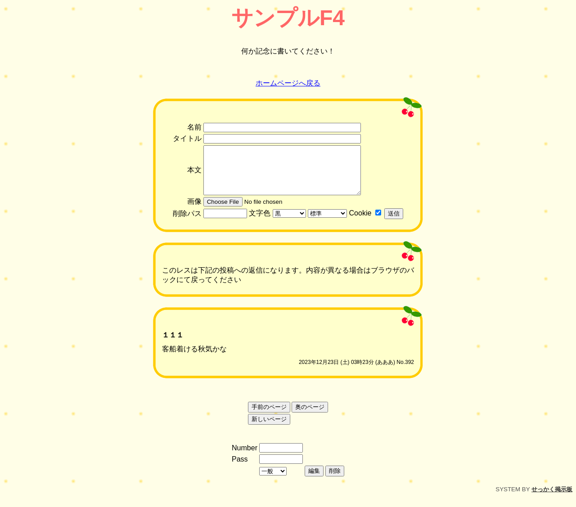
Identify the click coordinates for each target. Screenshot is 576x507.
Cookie (360, 222)
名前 (194, 127)
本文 (194, 175)
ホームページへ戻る (288, 83)
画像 (194, 211)
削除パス (187, 223)
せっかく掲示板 (551, 498)
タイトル (187, 138)
